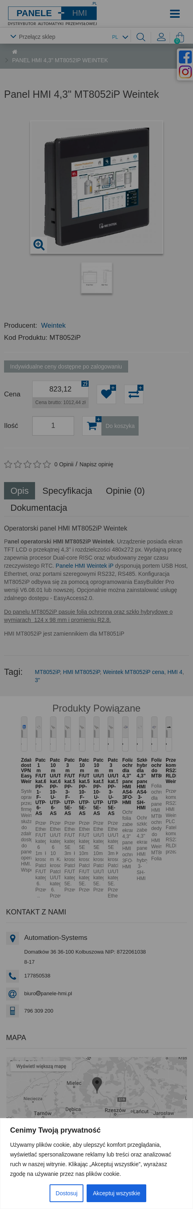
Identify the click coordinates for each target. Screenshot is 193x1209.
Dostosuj (66, 1193)
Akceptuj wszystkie (116, 1193)
